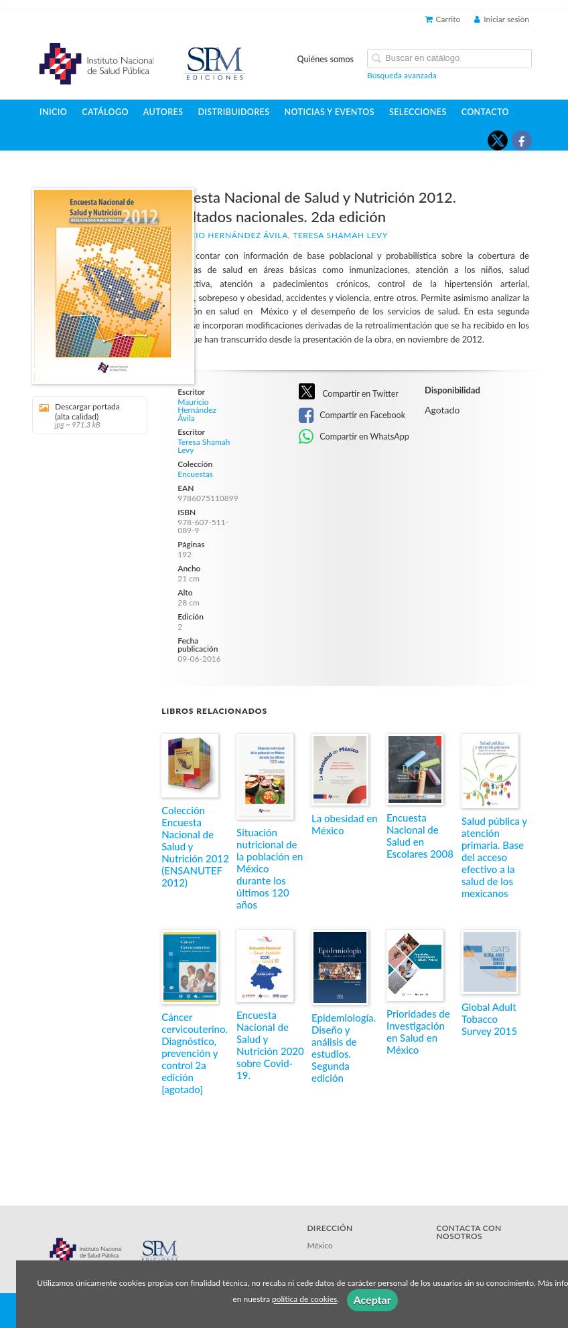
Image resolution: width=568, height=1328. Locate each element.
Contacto (485, 112)
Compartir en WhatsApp (354, 437)
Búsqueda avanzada (402, 75)
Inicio (53, 112)
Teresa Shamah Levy (340, 235)
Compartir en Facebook (352, 415)
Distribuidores (233, 112)
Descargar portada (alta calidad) (85, 415)
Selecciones (418, 112)
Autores (163, 112)
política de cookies (304, 1300)
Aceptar (372, 1299)
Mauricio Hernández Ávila (224, 235)
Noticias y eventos (329, 112)
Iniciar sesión (501, 19)
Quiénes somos (325, 59)
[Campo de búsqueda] (449, 58)
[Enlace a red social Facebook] (522, 140)
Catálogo (105, 112)
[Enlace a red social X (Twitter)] (498, 140)
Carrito (443, 19)
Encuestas (195, 474)
